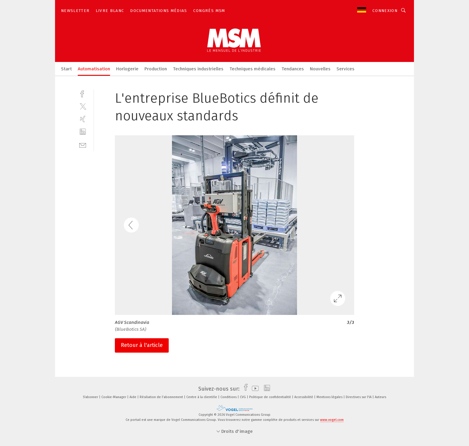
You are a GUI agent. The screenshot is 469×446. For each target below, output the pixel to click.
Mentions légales (329, 397)
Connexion (385, 10)
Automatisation (94, 69)
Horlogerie (127, 69)
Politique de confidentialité (270, 397)
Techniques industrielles (198, 69)
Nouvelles (320, 69)
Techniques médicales (252, 69)
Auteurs (380, 397)
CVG (243, 397)
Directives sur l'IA (359, 397)
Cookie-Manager (114, 397)
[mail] (82, 144)
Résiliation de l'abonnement (162, 397)
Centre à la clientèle (202, 397)
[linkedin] (82, 132)
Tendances (292, 69)
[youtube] (254, 389)
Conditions (228, 397)
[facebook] (82, 93)
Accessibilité (304, 397)
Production (155, 69)
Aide (133, 397)
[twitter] (82, 106)
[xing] (82, 119)
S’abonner (91, 397)
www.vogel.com (332, 420)
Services (345, 69)
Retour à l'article (142, 345)
